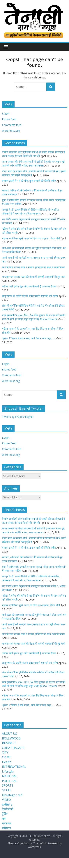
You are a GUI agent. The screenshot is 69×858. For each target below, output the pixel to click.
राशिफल (6, 828)
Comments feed (11, 125)
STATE (6, 790)
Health (6, 762)
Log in (5, 113)
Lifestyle (8, 771)
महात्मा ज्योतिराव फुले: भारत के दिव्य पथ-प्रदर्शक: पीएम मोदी (31, 238)
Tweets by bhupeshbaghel (17, 416)
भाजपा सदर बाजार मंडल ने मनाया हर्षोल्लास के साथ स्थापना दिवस (33, 267)
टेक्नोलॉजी (7, 809)
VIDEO (6, 800)
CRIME (6, 757)
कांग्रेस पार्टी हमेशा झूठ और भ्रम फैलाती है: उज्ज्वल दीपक (29, 286)
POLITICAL (9, 781)
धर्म (4, 819)
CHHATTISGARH (13, 748)
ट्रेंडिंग (5, 814)
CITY (5, 752)
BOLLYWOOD (11, 738)
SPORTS (7, 785)
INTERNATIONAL (14, 767)
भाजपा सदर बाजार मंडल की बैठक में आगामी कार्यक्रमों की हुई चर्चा (33, 277)
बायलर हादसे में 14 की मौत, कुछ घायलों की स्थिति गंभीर (29, 181)
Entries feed (9, 119)
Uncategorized (12, 795)
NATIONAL (9, 776)
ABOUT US (9, 734)
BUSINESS (9, 743)
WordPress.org (11, 130)
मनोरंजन (6, 823)
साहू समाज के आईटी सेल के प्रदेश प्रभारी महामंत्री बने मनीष (30, 296)
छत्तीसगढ (7, 804)
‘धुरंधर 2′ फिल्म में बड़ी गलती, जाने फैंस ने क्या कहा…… (28, 338)
